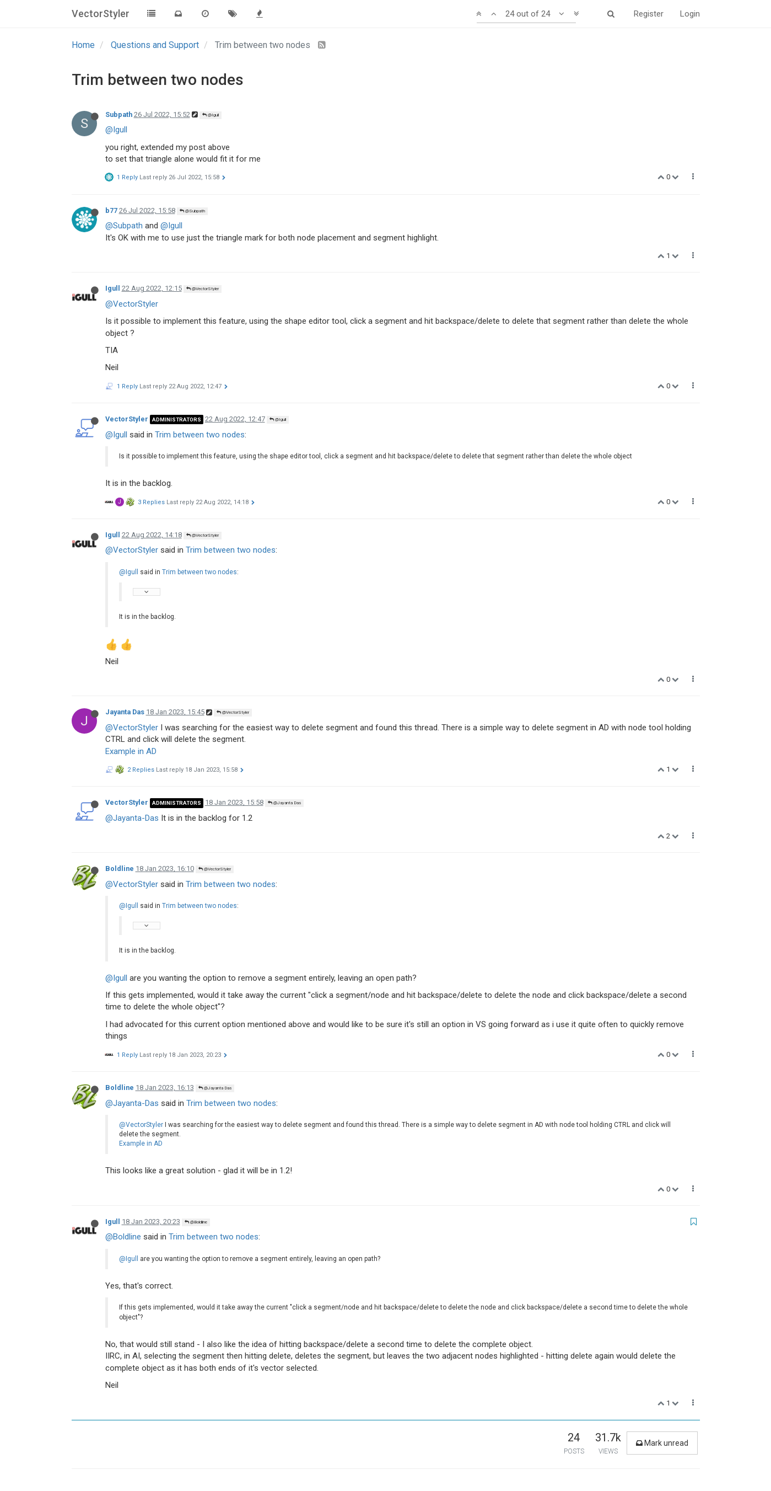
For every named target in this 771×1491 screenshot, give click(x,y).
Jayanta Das (124, 712)
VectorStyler (126, 419)
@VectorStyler (202, 288)
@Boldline (196, 1222)
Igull (112, 288)
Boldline (119, 868)
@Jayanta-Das (132, 818)
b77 (111, 210)
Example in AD (131, 751)
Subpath (118, 114)
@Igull (210, 115)
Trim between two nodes (200, 435)
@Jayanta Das (284, 802)
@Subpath (192, 211)
